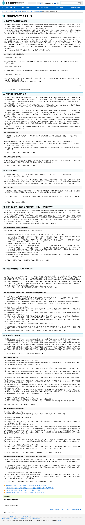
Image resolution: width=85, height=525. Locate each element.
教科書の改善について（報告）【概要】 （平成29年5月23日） (24, 490)
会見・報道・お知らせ (8, 7)
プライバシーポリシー (14, 518)
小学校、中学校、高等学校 (16, 11)
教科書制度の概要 (38, 11)
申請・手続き (59, 7)
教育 (7, 11)
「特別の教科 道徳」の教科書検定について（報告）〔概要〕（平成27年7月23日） (30, 488)
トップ (3, 11)
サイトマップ (32, 3)
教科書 (24, 11)
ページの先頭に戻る (77, 509)
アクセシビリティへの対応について (36, 518)
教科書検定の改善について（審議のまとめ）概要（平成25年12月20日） (26, 486)
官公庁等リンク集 (18, 516)
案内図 (59, 520)
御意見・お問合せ (5, 518)
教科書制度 (30, 11)
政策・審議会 (25, 7)
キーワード (29, 516)
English (40, 3)
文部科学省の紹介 (76, 7)
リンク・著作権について (24, 518)
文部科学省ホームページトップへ (60, 509)
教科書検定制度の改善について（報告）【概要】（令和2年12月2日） (26, 492)
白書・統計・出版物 (42, 7)
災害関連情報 (11, 516)
